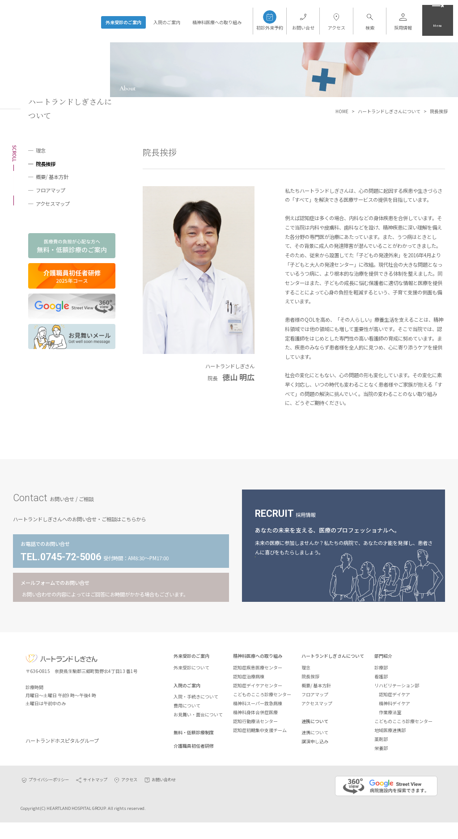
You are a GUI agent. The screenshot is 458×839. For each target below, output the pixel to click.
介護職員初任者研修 (194, 749)
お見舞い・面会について (198, 718)
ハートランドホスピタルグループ (67, 754)
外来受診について (191, 671)
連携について (314, 724)
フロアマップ (50, 190)
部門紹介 (383, 659)
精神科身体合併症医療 (255, 715)
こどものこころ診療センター (262, 697)
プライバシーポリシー (45, 796)
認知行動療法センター (255, 724)
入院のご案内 (166, 22)
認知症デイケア (394, 697)
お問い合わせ (160, 796)
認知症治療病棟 (248, 680)
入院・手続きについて (196, 700)
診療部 (381, 671)
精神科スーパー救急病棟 (257, 706)
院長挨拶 (45, 163)
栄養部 (381, 751)
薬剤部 (381, 742)
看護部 (381, 680)
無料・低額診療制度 (194, 736)
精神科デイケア (394, 706)
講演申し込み (314, 744)
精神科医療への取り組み (217, 22)
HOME (341, 111)
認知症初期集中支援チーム (260, 733)
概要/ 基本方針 (52, 176)
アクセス (125, 796)
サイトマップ (91, 796)
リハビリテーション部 (396, 689)
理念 (41, 150)
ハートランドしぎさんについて (389, 111)
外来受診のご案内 (123, 22)
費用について (187, 709)
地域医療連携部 (390, 733)
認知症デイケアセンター (257, 689)
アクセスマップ (53, 203)
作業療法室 (390, 715)
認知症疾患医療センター (257, 671)
